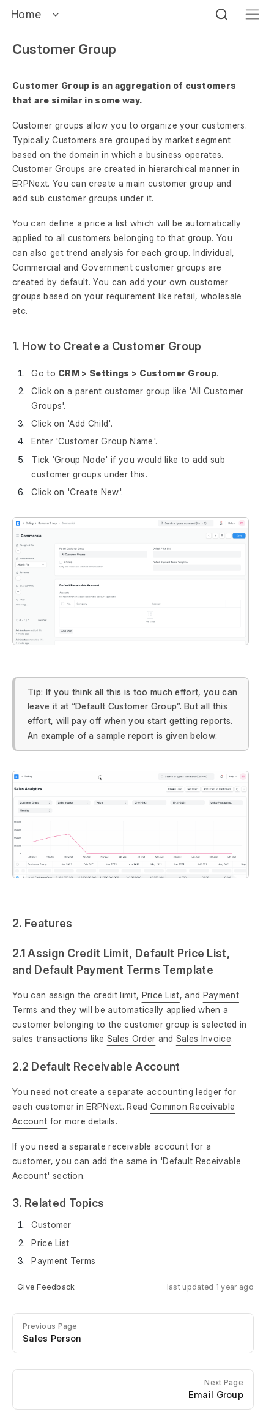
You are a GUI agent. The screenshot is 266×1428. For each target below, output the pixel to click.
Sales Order (131, 1038)
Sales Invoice (203, 1038)
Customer (51, 1224)
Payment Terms (63, 1260)
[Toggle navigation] (252, 14)
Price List (161, 995)
